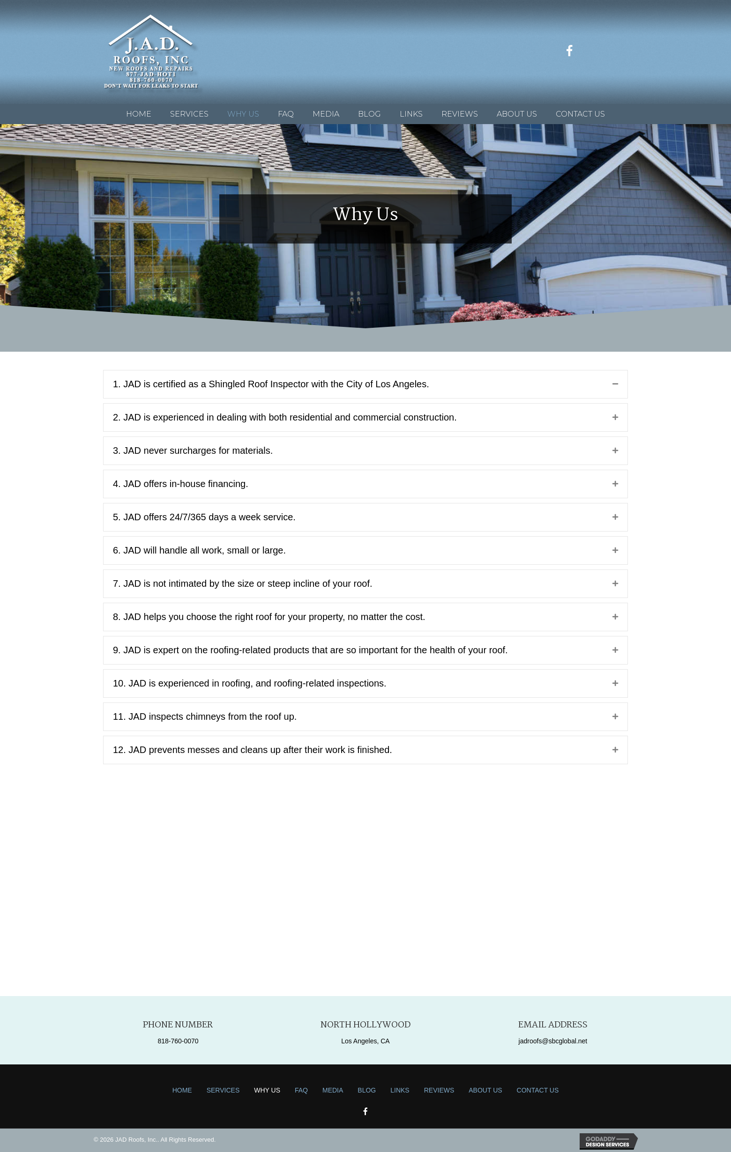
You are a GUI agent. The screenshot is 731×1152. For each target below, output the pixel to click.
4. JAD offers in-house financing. (180, 484)
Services (223, 1090)
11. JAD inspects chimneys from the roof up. (205, 716)
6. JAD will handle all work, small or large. (199, 550)
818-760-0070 (177, 1041)
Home (182, 1090)
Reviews (439, 1090)
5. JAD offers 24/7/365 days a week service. (204, 517)
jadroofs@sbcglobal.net (553, 1041)
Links (399, 1090)
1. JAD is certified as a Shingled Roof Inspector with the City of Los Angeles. (271, 384)
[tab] (365, 384)
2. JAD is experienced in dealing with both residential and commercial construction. (285, 417)
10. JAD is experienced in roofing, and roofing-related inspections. (250, 683)
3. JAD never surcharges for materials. (193, 450)
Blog (367, 1090)
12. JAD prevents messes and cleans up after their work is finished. (252, 750)
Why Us (267, 1090)
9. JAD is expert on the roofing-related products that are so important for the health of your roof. (310, 650)
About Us (485, 1090)
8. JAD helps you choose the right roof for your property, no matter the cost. (269, 617)
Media (332, 1090)
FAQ (301, 1090)
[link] (139, 114)
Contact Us (538, 1090)
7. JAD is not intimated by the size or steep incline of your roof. (243, 583)
